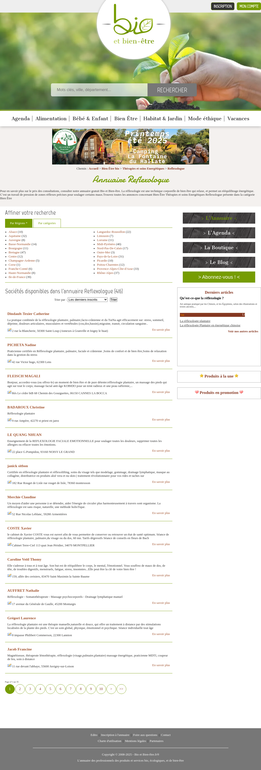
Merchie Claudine (21, 497)
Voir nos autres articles (243, 331)
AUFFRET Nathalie (23, 590)
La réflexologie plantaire (195, 321)
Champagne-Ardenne (22, 260)
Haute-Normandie (20, 273)
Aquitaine (15, 236)
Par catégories (47, 223)
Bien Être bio (110, 168)
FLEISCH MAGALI (23, 376)
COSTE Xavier (19, 528)
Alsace (13, 232)
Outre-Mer (103, 252)
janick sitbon (17, 466)
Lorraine (102, 240)
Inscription (223, 6)
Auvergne (15, 240)
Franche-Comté (18, 269)
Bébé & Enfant (90, 118)
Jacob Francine (19, 649)
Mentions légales (135, 741)
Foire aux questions (145, 735)
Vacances (238, 118)
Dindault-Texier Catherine (28, 314)
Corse (12, 264)
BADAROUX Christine (26, 407)
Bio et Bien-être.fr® (146, 754)
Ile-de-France (17, 277)
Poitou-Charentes (108, 264)
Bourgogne (15, 248)
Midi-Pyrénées (106, 244)
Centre (13, 256)
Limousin (103, 236)
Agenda (21, 118)
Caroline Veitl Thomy (24, 559)
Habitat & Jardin (162, 118)
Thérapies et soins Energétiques (143, 168)
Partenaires (156, 741)
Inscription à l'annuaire (115, 735)
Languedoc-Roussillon (111, 232)
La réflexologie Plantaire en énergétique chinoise (210, 325)
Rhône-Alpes (105, 273)
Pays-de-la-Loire (107, 256)
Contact (166, 735)
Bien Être (126, 118)
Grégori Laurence (21, 618)
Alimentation (51, 118)
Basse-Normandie (20, 244)
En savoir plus (161, 329)
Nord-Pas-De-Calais (109, 248)
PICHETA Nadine (21, 345)
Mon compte (249, 6)
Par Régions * (19, 223)
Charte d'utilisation (109, 741)
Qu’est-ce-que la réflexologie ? (202, 298)
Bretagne (14, 252)
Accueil (94, 168)
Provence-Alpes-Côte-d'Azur (115, 269)
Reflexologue (176, 168)
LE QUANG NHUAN (24, 435)
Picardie (102, 260)
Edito (94, 735)
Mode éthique (205, 118)
